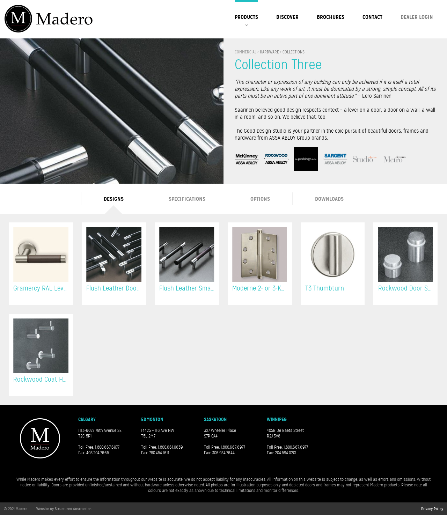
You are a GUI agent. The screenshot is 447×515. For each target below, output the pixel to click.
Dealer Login (417, 17)
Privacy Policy (432, 508)
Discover (287, 17)
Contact (372, 17)
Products (246, 17)
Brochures (330, 17)
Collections (294, 52)
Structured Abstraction (73, 508)
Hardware (269, 52)
